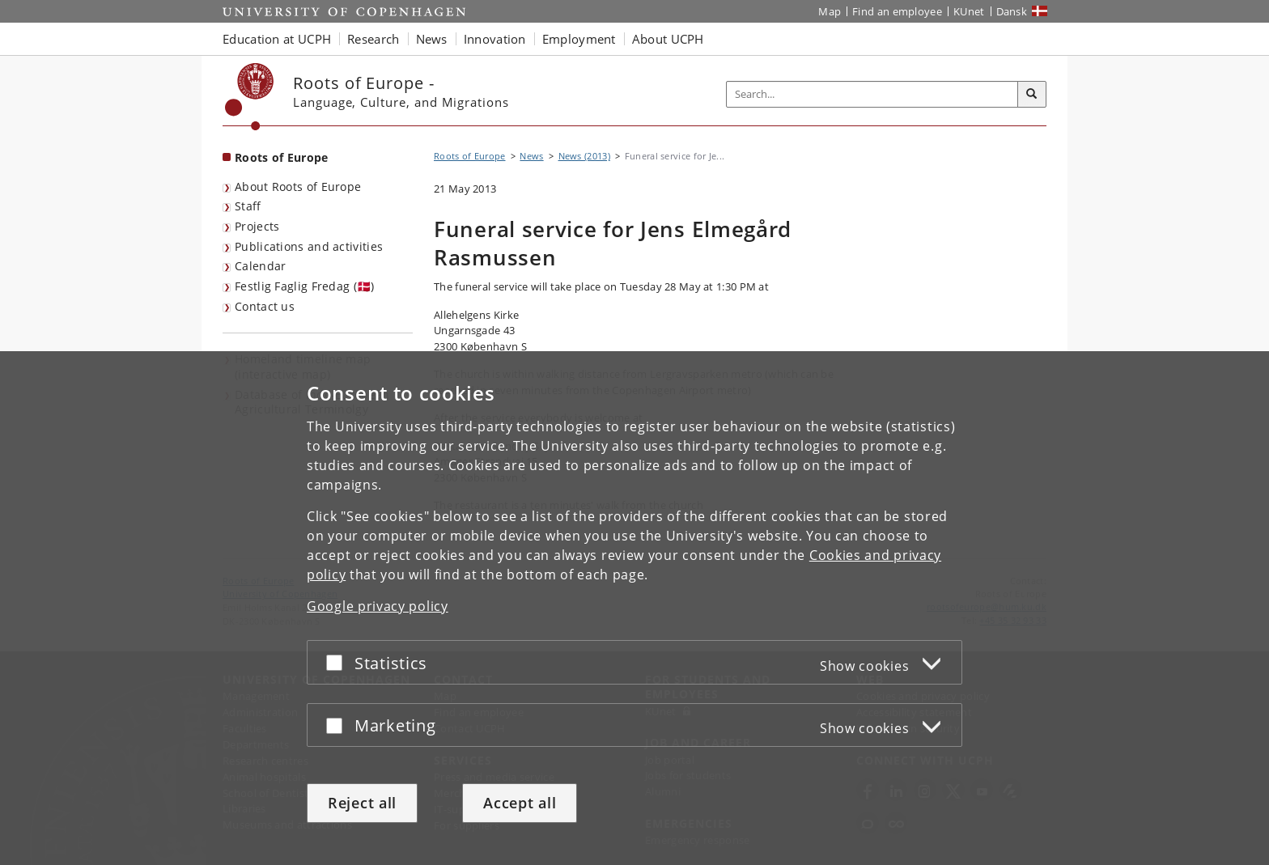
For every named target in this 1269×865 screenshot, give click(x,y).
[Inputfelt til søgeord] (872, 94)
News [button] (432, 39)
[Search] (1031, 94)
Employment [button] (579, 39)
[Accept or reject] (338, 662)
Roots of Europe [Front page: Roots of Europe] (282, 157)
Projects (257, 226)
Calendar (260, 265)
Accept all (519, 802)
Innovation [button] (495, 39)
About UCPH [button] (668, 39)
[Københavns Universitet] (249, 96)
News (531, 156)
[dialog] (634, 608)
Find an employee (897, 11)
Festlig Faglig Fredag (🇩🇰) (305, 286)
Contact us (265, 306)
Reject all (362, 802)
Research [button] (373, 39)
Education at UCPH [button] (277, 39)
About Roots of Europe (298, 186)
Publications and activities (309, 246)
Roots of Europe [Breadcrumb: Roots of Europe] (470, 156)
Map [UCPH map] (829, 11)
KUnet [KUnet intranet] (969, 11)
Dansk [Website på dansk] (1012, 11)
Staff (248, 206)
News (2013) (584, 156)
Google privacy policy (377, 606)
